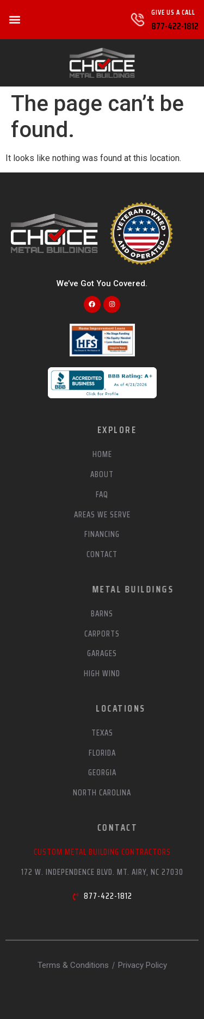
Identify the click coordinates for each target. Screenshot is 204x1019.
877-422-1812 (175, 26)
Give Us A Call (173, 12)
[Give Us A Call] (137, 19)
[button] (14, 20)
